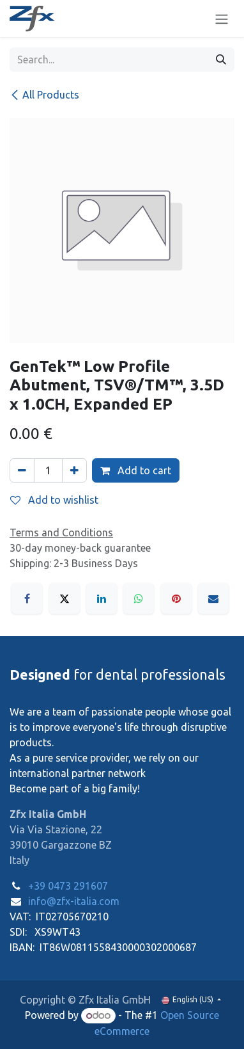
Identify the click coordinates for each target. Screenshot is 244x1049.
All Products (44, 94)
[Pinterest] (176, 598)
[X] (64, 598)
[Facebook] (26, 598)
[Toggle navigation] (221, 18)
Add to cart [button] (135, 470)
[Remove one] (22, 470)
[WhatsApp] (138, 598)
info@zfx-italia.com (73, 901)
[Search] (221, 59)
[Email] (213, 598)
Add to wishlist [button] (54, 500)
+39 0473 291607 (68, 886)
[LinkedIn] (101, 598)
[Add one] (74, 470)
